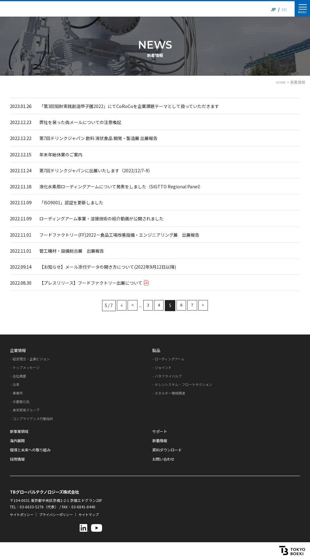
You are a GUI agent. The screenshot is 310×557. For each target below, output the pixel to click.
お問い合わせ (164, 458)
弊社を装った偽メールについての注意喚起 (83, 122)
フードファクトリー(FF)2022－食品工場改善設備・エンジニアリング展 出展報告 (124, 234)
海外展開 (18, 440)
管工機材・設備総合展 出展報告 (74, 250)
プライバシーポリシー (59, 513)
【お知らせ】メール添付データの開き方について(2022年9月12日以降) (112, 266)
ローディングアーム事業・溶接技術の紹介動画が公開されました (106, 218)
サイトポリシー (23, 513)
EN (283, 9)
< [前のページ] (131, 305)
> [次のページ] (205, 305)
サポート (160, 430)
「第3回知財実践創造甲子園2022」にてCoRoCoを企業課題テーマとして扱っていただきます (134, 106)
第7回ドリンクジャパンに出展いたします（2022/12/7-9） (99, 170)
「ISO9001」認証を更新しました (73, 202)
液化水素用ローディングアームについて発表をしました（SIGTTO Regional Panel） (126, 186)
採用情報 (18, 458)
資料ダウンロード (168, 449)
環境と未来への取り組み (32, 449)
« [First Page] (119, 305)
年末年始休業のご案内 (62, 154)
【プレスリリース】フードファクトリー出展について (97, 282)
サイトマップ (95, 513)
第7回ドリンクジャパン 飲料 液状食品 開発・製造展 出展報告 (102, 138)
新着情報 (160, 440)
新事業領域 (20, 430)
